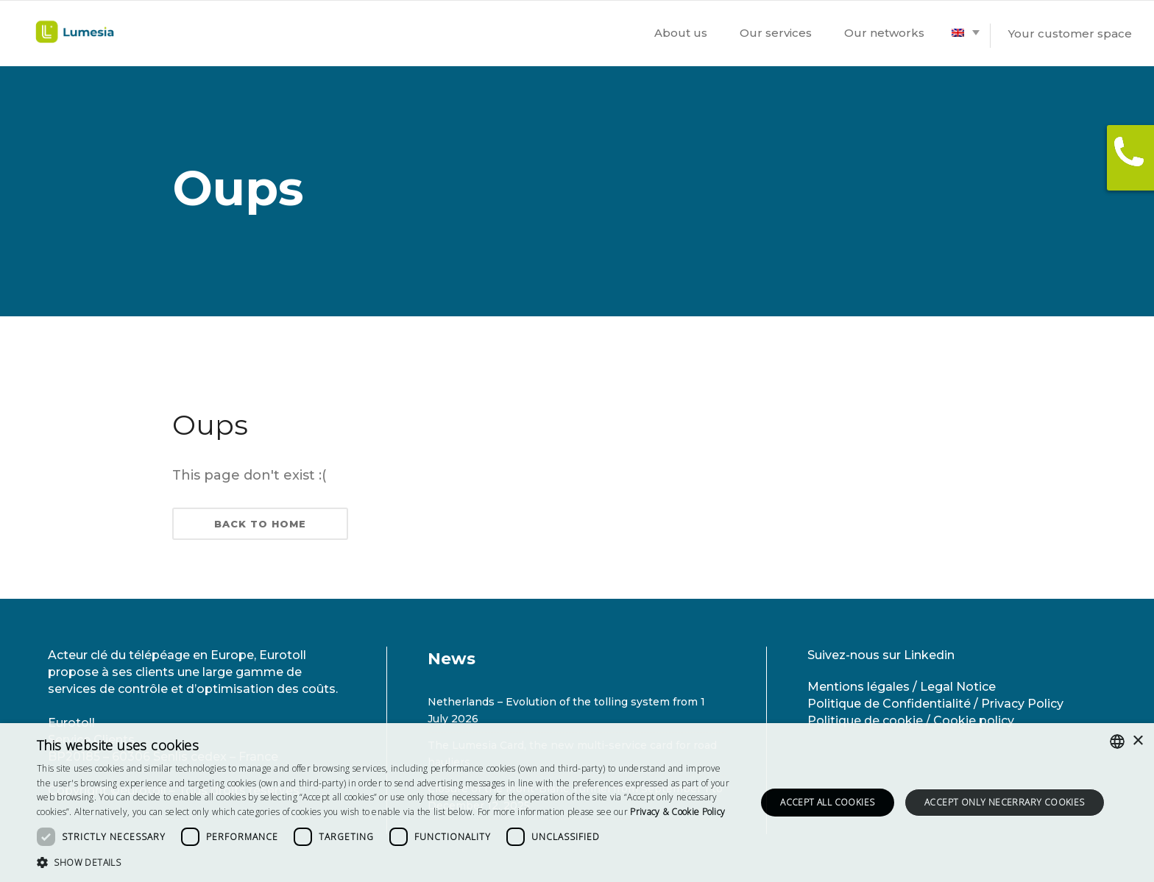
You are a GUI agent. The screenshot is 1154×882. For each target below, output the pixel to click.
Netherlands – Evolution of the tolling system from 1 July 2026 (566, 710)
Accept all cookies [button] (827, 802)
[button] (385, 862)
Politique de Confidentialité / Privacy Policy (935, 704)
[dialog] (577, 802)
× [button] (1137, 741)
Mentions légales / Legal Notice (901, 687)
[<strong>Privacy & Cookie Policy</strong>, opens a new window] (677, 811)
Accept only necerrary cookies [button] (1004, 802)
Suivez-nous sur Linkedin (881, 655)
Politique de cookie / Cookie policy (910, 721)
